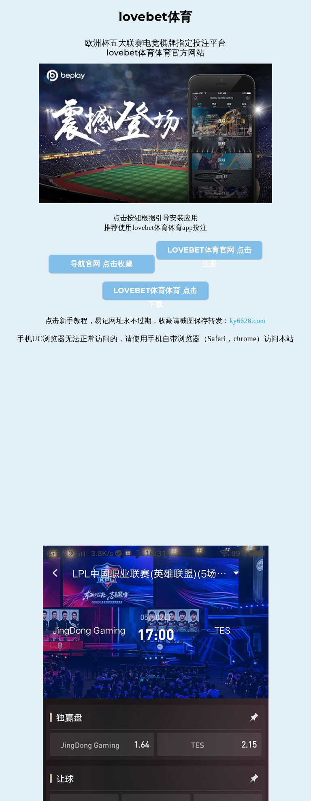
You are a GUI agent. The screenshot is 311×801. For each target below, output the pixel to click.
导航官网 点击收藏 (101, 263)
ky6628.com (248, 321)
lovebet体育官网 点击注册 (210, 252)
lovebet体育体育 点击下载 (155, 293)
